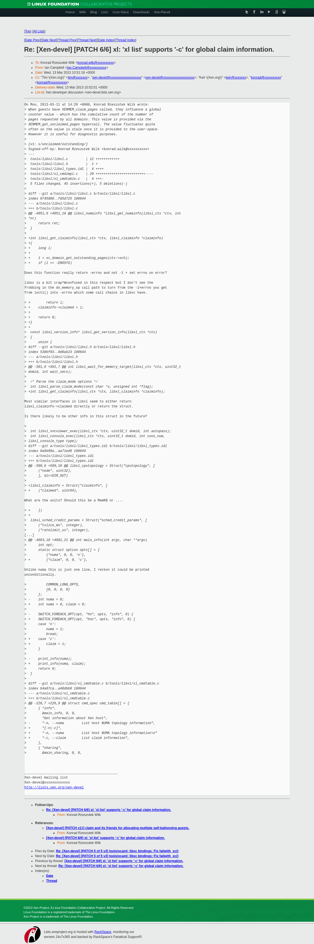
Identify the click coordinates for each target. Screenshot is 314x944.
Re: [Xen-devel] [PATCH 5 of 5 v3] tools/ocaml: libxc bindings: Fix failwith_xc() (117, 851)
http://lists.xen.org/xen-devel (54, 787)
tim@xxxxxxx (77, 77)
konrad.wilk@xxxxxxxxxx (95, 63)
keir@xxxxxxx (236, 77)
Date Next (49, 40)
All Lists (38, 31)
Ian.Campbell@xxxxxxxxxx (86, 68)
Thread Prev (67, 40)
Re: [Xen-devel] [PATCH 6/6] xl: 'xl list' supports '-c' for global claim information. (108, 810)
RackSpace (102, 932)
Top (27, 31)
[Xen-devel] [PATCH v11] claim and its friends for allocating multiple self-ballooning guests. (117, 828)
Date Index (106, 40)
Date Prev (32, 40)
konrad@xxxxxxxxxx (266, 77)
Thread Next (87, 40)
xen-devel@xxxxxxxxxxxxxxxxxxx (116, 77)
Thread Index (125, 40)
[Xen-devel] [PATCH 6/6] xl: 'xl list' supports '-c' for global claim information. (105, 838)
